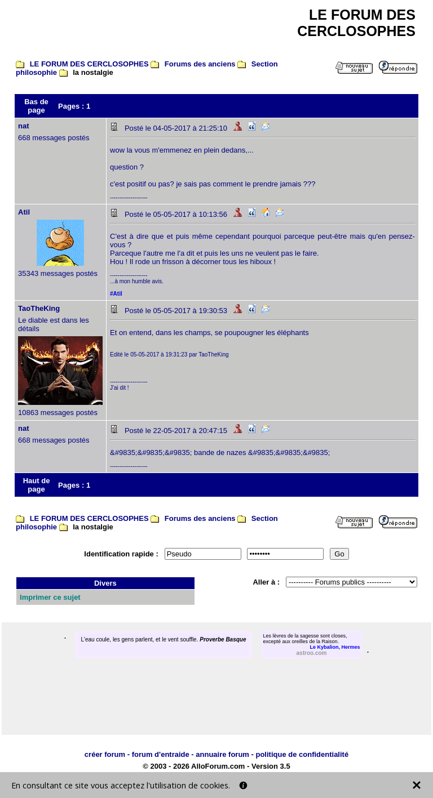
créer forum (105, 754)
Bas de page (36, 105)
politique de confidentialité (301, 754)
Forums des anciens (200, 64)
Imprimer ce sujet (50, 597)
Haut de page (36, 484)
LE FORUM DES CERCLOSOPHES (89, 64)
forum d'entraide (160, 754)
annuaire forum (222, 754)
